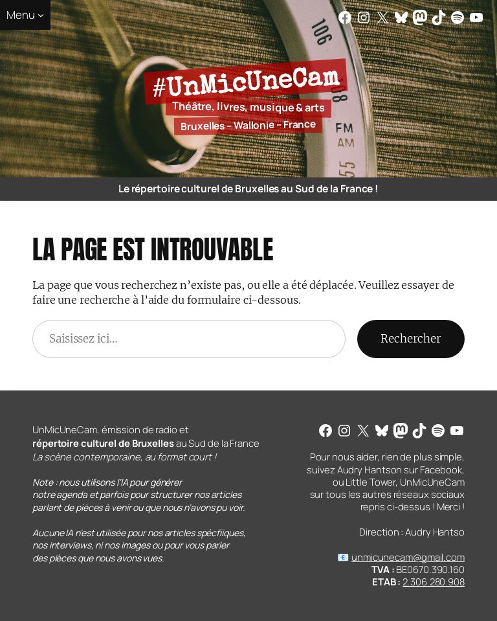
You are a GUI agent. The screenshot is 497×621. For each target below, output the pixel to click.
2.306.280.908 (434, 581)
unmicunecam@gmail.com (408, 556)
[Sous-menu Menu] (25, 14)
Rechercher (411, 339)
